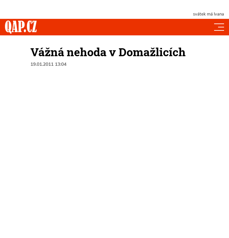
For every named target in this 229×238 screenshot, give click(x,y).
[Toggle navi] (219, 27)
